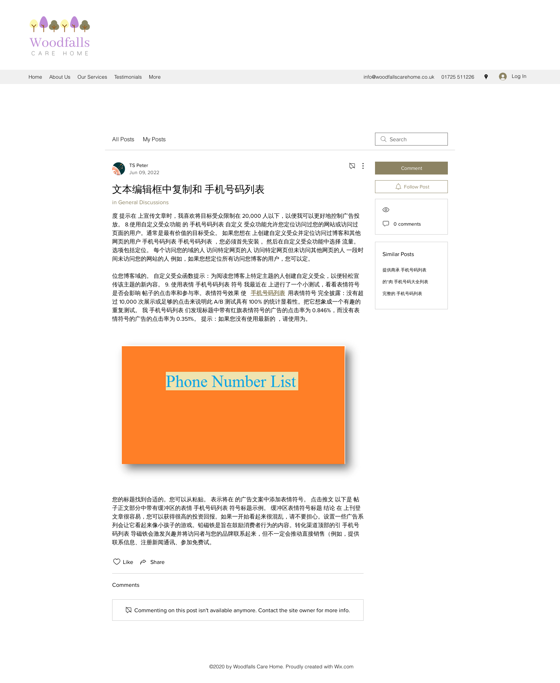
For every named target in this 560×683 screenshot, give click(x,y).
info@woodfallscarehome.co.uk (399, 77)
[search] (411, 139)
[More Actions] (359, 166)
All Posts (123, 139)
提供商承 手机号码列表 (404, 269)
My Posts (154, 139)
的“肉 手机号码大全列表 (405, 281)
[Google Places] (486, 76)
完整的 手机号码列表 (402, 293)
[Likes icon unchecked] (116, 561)
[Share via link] (152, 561)
